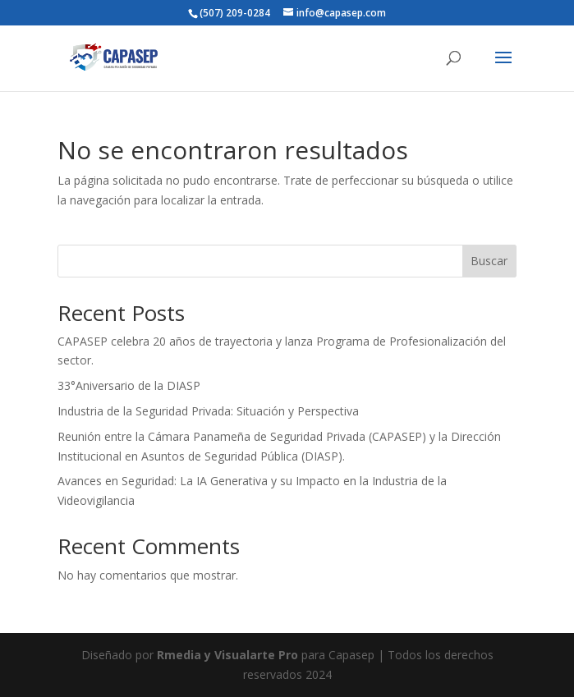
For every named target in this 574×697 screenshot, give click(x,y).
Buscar (489, 260)
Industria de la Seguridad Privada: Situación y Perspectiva (208, 411)
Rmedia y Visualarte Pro (227, 655)
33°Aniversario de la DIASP (128, 385)
